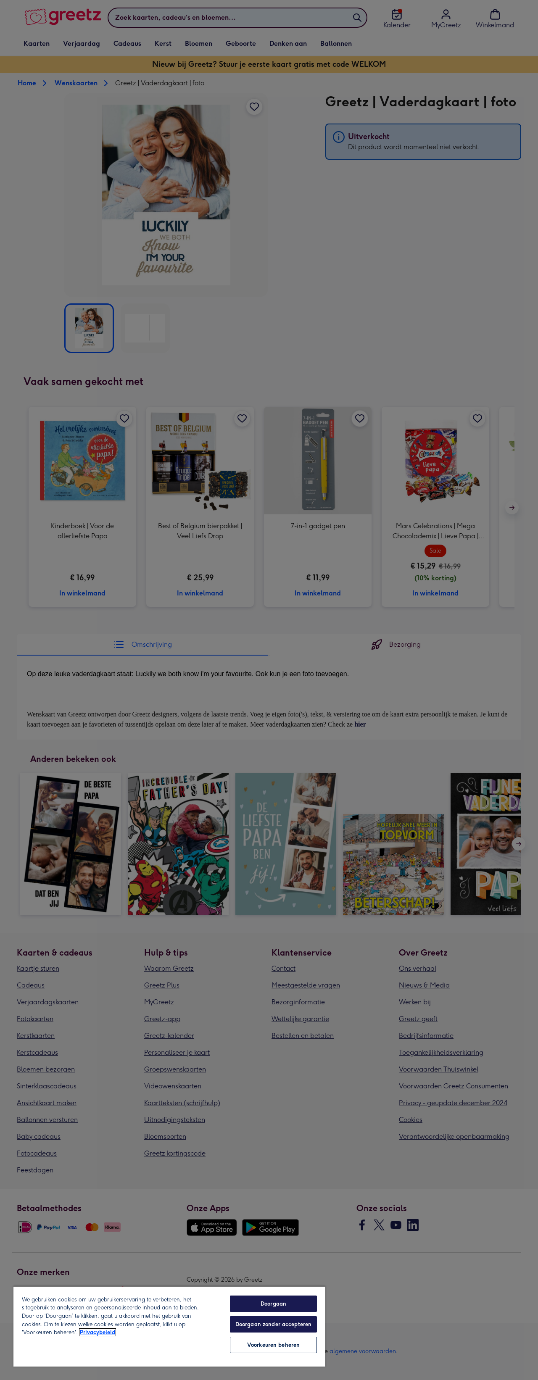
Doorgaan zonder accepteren (273, 1324)
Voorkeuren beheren (273, 1345)
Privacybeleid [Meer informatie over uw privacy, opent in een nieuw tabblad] (97, 1332)
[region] (169, 1326)
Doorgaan (273, 1304)
